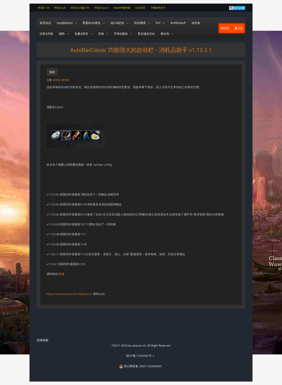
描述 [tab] (52, 71)
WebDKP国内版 (123, 7)
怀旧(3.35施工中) (81, 7)
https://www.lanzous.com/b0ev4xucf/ (69, 293)
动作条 (196, 22)
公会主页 (142, 7)
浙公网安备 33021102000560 (140, 366)
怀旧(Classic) (103, 7)
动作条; (57, 80)
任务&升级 (46, 33)
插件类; (65, 80)
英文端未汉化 (146, 33)
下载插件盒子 (159, 7)
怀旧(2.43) (61, 7)
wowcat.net (139, 345)
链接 (61, 274)
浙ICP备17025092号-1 (140, 355)
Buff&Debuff (178, 22)
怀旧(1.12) (45, 7)
